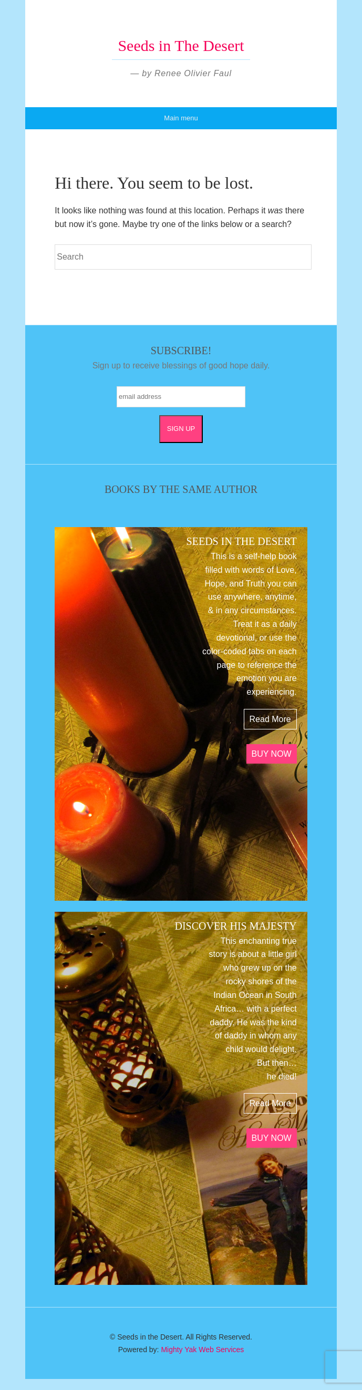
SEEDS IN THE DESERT (242, 541)
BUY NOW (272, 753)
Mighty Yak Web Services (202, 1349)
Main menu (181, 118)
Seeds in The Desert (181, 45)
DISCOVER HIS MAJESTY (235, 926)
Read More (270, 719)
